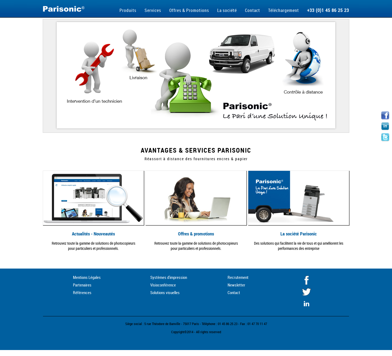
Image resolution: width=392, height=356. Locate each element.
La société (227, 10)
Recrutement (238, 277)
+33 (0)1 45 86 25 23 (328, 10)
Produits (128, 10)
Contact (252, 10)
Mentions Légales (87, 277)
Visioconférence (163, 285)
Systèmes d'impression (168, 277)
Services (153, 10)
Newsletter (236, 285)
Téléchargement (283, 10)
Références (82, 292)
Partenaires (82, 285)
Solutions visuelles (165, 292)
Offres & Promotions (189, 10)
